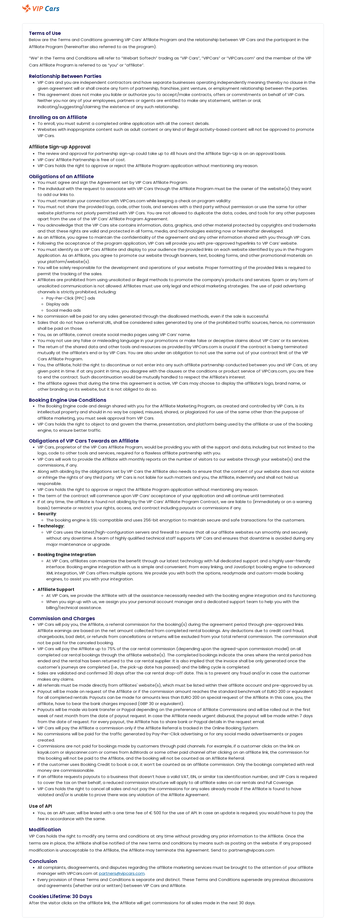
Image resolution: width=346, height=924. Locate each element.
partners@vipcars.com (122, 873)
